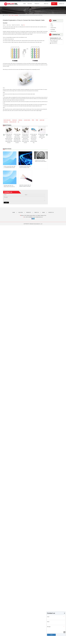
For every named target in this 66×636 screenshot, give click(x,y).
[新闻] (33, 10)
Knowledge (53, 29)
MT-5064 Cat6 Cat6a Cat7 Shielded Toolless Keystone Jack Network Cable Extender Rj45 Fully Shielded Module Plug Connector (25, 195)
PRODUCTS (28, 621)
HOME (13, 621)
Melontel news (53, 31)
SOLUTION (20, 621)
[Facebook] (32, 627)
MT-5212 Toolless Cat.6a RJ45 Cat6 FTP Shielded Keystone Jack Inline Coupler (17, 335)
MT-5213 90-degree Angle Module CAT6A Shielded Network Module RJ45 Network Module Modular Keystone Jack (23, 404)
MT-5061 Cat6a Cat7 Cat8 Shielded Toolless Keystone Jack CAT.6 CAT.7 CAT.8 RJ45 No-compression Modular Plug (23, 266)
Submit (6, 610)
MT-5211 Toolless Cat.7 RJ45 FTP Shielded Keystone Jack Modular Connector (17, 439)
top (64, 632)
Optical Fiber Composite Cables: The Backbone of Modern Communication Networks (16, 595)
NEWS (43, 621)
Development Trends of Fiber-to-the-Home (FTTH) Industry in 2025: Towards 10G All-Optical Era (18, 530)
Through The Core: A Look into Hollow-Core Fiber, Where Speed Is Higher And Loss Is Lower (17, 545)
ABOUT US (37, 621)
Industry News (53, 27)
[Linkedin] (33, 627)
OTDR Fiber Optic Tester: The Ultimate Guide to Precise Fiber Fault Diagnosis (15, 570)
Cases (52, 25)
